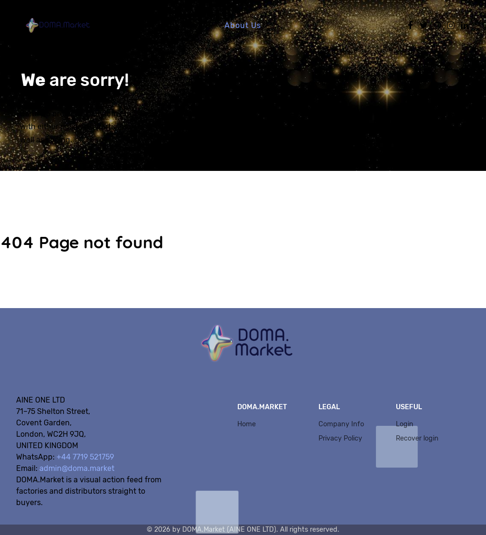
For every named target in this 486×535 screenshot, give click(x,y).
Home (246, 424)
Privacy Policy (340, 438)
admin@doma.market (76, 468)
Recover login (417, 438)
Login (404, 424)
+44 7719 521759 (85, 456)
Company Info (341, 424)
